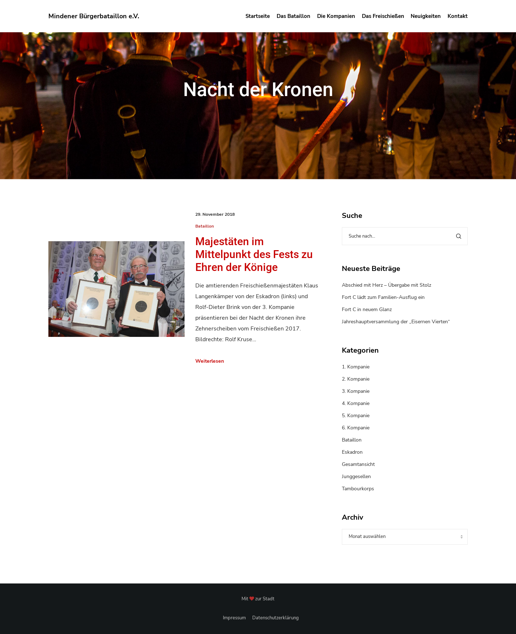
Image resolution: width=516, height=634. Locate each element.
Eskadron (352, 452)
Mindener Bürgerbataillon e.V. (93, 16)
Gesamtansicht (358, 464)
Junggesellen (356, 476)
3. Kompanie (355, 391)
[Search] (458, 236)
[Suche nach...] (405, 236)
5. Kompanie (355, 415)
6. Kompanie (355, 427)
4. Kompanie (355, 403)
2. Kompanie (355, 379)
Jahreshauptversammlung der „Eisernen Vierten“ (396, 321)
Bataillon (204, 226)
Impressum (234, 618)
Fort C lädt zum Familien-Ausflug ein (383, 297)
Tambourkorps (358, 488)
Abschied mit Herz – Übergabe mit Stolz (386, 285)
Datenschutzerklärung (275, 618)
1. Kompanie (355, 366)
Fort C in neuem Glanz (367, 309)
